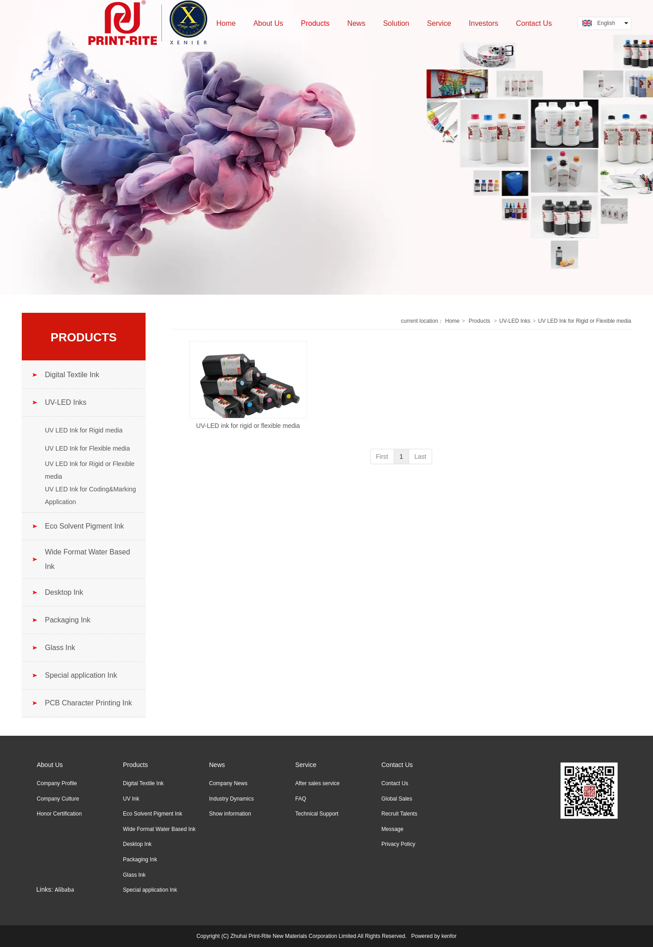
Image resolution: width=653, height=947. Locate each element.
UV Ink (131, 799)
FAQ (300, 799)
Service (306, 764)
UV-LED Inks (515, 321)
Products (479, 321)
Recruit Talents (399, 814)
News (217, 764)
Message (392, 829)
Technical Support (316, 814)
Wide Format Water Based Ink (159, 829)
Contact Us (397, 764)
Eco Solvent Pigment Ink (152, 814)
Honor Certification (59, 814)
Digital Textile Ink (143, 783)
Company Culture (58, 799)
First (382, 456)
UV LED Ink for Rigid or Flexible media (584, 321)
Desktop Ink (137, 844)
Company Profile (57, 783)
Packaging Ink (140, 859)
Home (452, 321)
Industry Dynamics (231, 799)
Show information (230, 814)
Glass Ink (134, 875)
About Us (50, 764)
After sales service (317, 783)
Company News (228, 783)
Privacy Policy (398, 844)
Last (420, 456)
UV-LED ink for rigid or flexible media (248, 425)
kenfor (448, 936)
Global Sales (396, 799)
